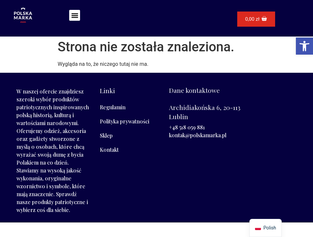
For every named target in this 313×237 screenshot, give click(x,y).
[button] (74, 15)
